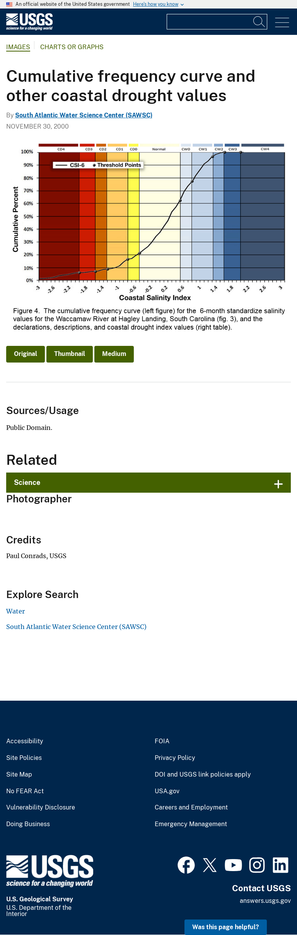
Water (15, 611)
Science (27, 482)
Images (18, 47)
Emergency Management (191, 824)
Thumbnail (69, 354)
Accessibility (24, 741)
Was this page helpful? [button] (225, 927)
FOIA (162, 741)
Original (25, 354)
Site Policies (24, 758)
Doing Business (28, 824)
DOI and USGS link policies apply (203, 774)
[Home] (29, 28)
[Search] (259, 21)
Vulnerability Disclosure (40, 807)
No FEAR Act (25, 791)
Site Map (19, 774)
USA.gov (167, 791)
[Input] (217, 21)
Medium (114, 354)
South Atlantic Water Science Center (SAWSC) (83, 115)
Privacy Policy (175, 758)
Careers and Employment (191, 807)
